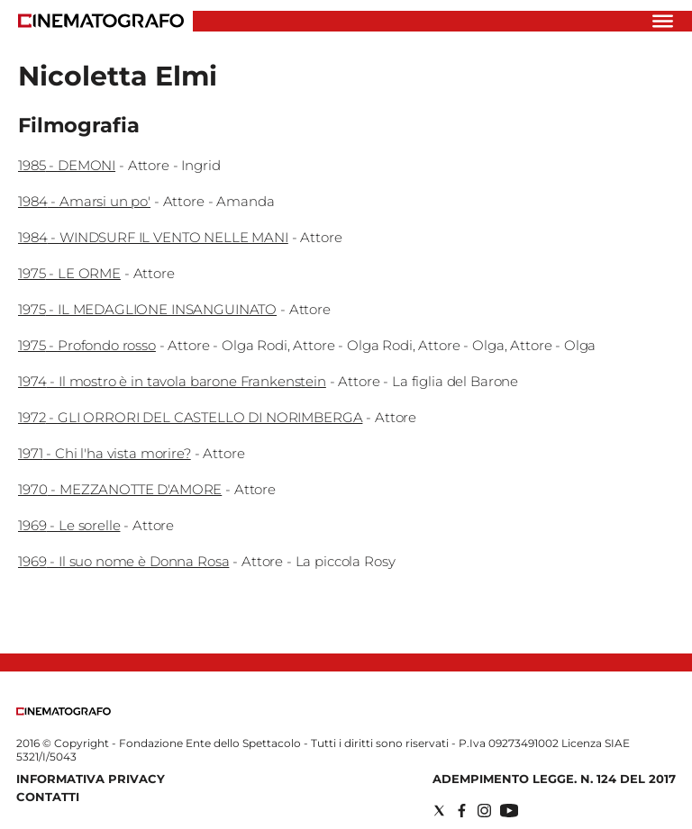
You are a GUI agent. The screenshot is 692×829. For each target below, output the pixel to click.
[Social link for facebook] (462, 810)
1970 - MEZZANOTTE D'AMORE (120, 489)
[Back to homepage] (63, 711)
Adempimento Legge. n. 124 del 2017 (554, 778)
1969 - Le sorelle (69, 525)
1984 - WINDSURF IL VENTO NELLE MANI (153, 237)
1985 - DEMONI (66, 165)
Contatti (47, 796)
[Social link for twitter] (439, 810)
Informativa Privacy (90, 778)
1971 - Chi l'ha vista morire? (104, 453)
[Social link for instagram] (484, 810)
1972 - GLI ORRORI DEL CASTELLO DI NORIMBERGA (190, 417)
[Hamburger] (662, 21)
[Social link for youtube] (509, 810)
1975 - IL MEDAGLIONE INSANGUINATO (147, 309)
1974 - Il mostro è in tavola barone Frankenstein (172, 381)
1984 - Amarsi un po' (84, 201)
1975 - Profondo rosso (87, 345)
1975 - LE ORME (69, 273)
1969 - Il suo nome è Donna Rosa (123, 561)
